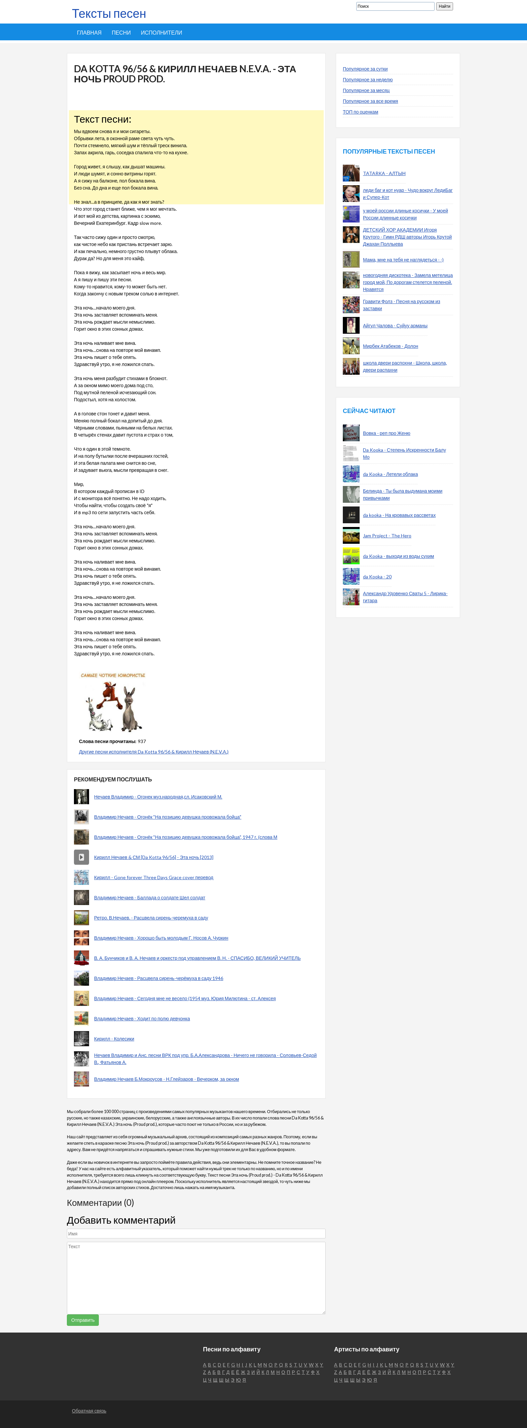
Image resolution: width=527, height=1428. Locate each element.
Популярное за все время (370, 101)
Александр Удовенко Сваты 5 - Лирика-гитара (405, 596)
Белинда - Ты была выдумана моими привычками (402, 494)
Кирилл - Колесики (114, 1039)
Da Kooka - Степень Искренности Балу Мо (404, 453)
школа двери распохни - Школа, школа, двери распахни (405, 366)
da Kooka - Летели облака (390, 474)
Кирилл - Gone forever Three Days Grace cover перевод (153, 877)
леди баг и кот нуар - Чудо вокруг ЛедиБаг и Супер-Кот (408, 193)
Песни (121, 32)
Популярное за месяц (366, 90)
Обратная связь (89, 1411)
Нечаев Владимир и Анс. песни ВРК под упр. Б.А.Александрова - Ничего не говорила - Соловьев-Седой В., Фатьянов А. (205, 1058)
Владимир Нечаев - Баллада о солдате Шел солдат (149, 897)
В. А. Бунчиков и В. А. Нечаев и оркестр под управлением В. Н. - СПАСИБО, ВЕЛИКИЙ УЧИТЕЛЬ (197, 958)
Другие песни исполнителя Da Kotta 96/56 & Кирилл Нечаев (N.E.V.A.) (154, 751)
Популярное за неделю (368, 79)
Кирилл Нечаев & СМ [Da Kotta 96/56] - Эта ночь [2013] (153, 857)
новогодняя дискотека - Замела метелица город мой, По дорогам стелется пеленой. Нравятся (408, 282)
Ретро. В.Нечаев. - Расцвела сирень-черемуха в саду (151, 918)
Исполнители (161, 32)
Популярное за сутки (365, 69)
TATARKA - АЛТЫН (384, 173)
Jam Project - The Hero (387, 535)
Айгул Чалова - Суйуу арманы (395, 325)
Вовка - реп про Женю (386, 433)
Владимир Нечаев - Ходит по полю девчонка (142, 1018)
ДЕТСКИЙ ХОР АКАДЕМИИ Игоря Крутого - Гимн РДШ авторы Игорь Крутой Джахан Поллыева (407, 237)
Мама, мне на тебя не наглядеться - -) (403, 259)
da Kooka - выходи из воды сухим (398, 556)
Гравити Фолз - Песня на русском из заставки (401, 304)
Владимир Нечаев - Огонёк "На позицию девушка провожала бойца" (167, 817)
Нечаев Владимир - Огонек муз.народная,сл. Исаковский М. (158, 797)
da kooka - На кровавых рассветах (399, 515)
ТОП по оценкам (360, 112)
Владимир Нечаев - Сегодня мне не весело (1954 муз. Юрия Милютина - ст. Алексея (185, 998)
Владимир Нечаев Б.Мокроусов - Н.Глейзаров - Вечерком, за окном (166, 1079)
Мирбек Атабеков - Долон (390, 346)
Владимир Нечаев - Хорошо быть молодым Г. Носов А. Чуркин (161, 938)
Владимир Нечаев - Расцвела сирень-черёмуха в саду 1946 (158, 978)
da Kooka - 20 (377, 576)
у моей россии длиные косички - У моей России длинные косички (405, 214)
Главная (89, 32)
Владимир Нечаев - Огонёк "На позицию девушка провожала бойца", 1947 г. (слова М (185, 837)
